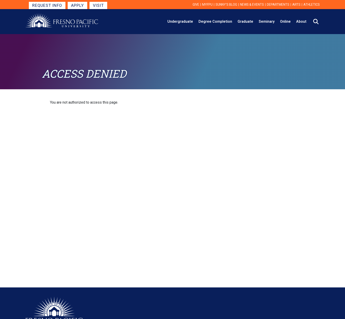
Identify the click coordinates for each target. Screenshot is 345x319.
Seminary (267, 21)
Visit (98, 5)
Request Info (47, 5)
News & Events (252, 4)
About (301, 21)
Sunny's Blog (226, 4)
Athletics (311, 4)
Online (285, 21)
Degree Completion (215, 21)
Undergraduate (180, 21)
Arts (296, 4)
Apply (77, 5)
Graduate (245, 21)
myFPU (207, 4)
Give (196, 4)
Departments (278, 4)
